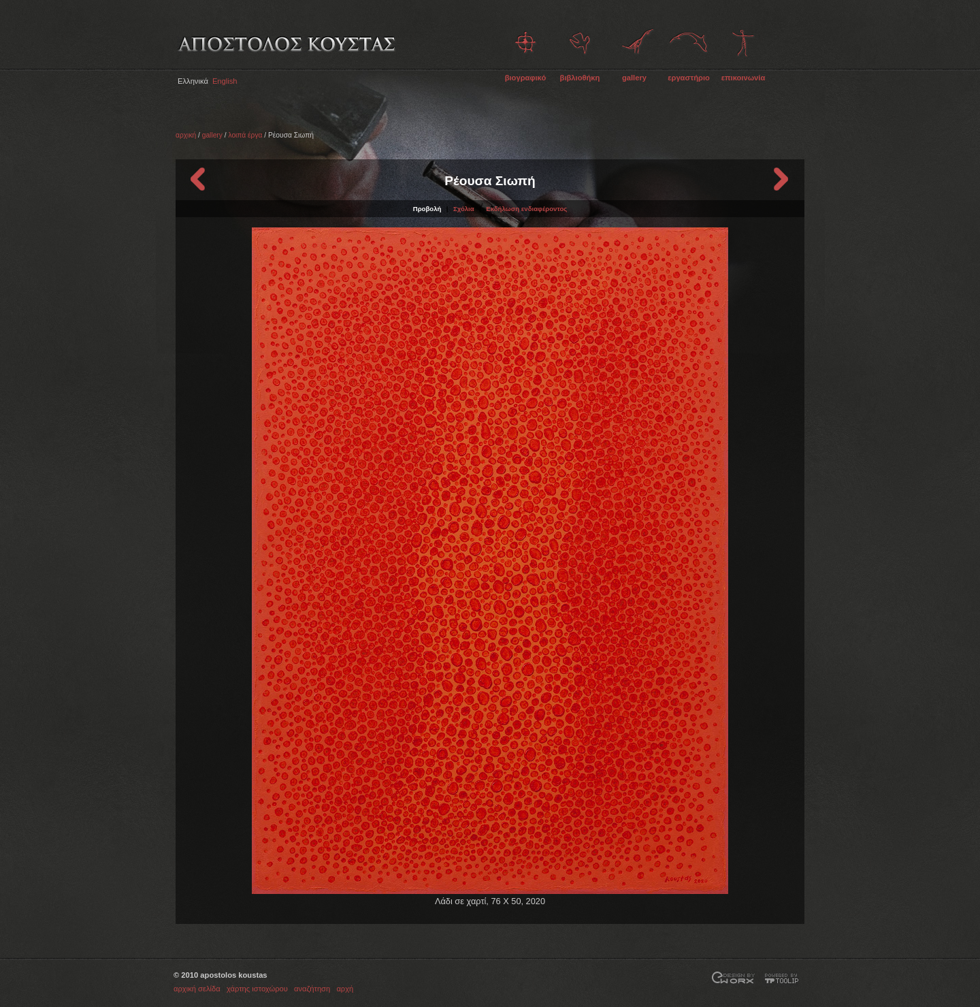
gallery (634, 78)
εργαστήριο (689, 78)
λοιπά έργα (245, 135)
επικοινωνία (743, 78)
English (225, 81)
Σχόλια (463, 208)
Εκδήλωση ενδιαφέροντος (526, 208)
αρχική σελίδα (197, 989)
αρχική (186, 135)
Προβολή (427, 208)
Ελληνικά (193, 81)
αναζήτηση (312, 989)
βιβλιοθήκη (580, 78)
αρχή (344, 989)
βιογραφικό (525, 78)
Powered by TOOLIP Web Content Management (784, 979)
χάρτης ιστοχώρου (257, 989)
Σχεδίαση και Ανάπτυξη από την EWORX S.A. (733, 979)
